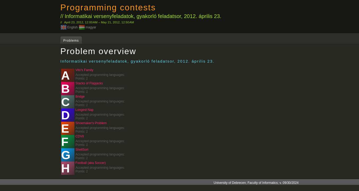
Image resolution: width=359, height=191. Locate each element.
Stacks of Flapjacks (89, 83)
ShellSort (82, 149)
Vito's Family (84, 70)
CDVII (80, 136)
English (72, 27)
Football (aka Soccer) (91, 163)
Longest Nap (85, 110)
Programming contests (108, 7)
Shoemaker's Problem (91, 123)
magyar (91, 27)
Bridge (80, 96)
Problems (71, 40)
